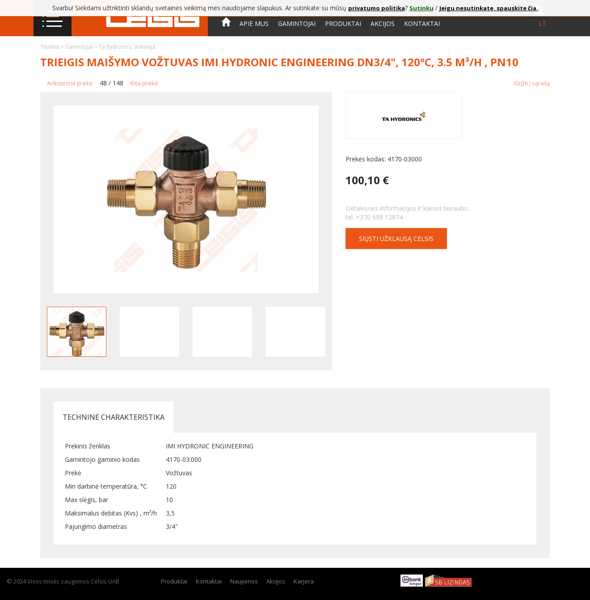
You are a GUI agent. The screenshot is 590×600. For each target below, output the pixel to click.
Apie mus (254, 23)
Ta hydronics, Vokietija (127, 47)
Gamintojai (297, 23)
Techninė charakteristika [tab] (113, 417)
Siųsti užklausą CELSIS (396, 238)
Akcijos (383, 23)
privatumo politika (376, 8)
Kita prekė (144, 83)
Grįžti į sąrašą (532, 83)
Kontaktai (422, 23)
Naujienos (244, 581)
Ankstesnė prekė (70, 83)
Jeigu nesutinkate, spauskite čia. (488, 8)
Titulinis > (52, 47)
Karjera (304, 581)
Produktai (343, 23)
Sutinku (421, 8)
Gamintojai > (82, 47)
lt (542, 23)
